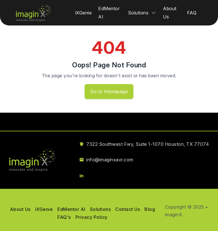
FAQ (192, 13)
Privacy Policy (92, 217)
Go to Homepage (109, 91)
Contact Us (127, 209)
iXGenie (83, 13)
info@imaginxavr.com (109, 159)
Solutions (100, 209)
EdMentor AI (71, 209)
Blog (149, 209)
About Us (20, 209)
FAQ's (64, 217)
